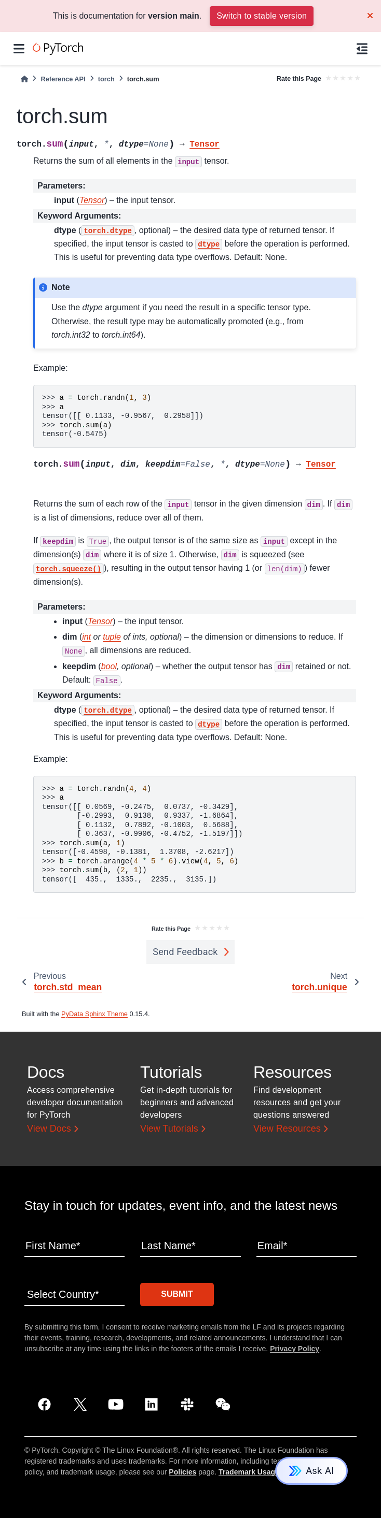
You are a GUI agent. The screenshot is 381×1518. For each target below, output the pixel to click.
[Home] (24, 79)
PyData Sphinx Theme (94, 1014)
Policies (182, 1472)
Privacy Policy (294, 1348)
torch (106, 79)
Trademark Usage (249, 1472)
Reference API (62, 79)
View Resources (287, 1128)
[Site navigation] (19, 48)
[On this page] (362, 48)
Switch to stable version (261, 15)
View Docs (49, 1128)
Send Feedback (185, 951)
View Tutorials (169, 1128)
